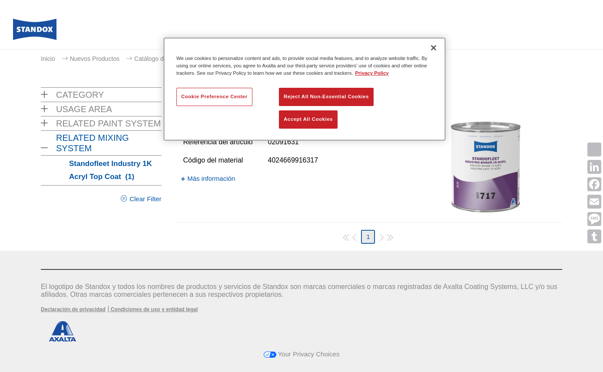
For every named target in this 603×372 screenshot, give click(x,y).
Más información (211, 178)
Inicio (48, 58)
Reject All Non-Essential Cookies (326, 96)
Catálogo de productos (164, 58)
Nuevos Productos (94, 58)
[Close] (433, 47)
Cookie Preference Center (214, 96)
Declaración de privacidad (73, 309)
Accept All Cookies (308, 119)
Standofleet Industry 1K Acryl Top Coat (110, 170)
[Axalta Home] (34, 31)
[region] (304, 89)
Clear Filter (145, 199)
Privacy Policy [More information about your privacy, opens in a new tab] (372, 73)
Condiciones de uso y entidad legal (153, 309)
